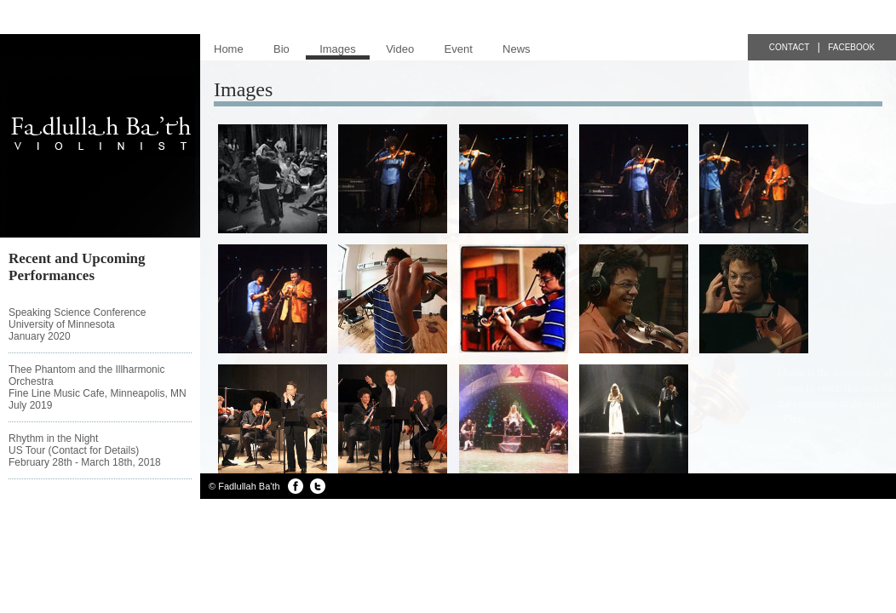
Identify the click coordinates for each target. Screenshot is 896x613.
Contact (789, 47)
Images (337, 49)
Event (459, 49)
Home (229, 49)
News (517, 49)
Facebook (851, 47)
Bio (281, 49)
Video (400, 49)
